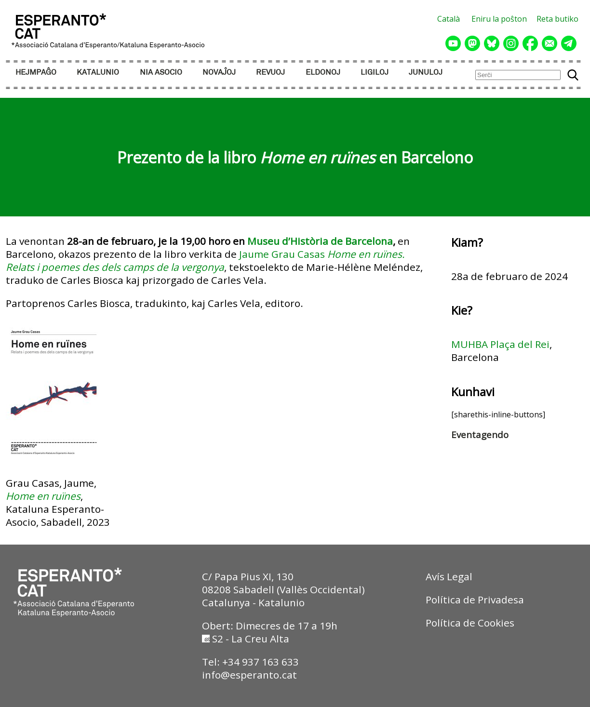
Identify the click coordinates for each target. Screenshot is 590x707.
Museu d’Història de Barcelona (320, 241)
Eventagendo (480, 434)
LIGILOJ (375, 72)
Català (448, 18)
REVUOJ (270, 72)
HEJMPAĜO (35, 72)
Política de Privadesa (475, 599)
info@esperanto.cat (249, 674)
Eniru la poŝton (499, 18)
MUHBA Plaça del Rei (500, 344)
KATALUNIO (98, 72)
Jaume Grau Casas (282, 254)
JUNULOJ (425, 72)
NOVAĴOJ (219, 72)
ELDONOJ (323, 72)
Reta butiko (557, 18)
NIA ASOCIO (161, 72)
